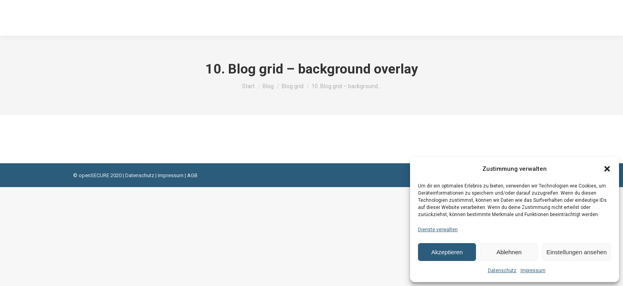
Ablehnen (508, 252)
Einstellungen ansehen (576, 252)
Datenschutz (502, 270)
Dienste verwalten (438, 229)
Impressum (533, 270)
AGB (192, 175)
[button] (607, 169)
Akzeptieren (446, 252)
